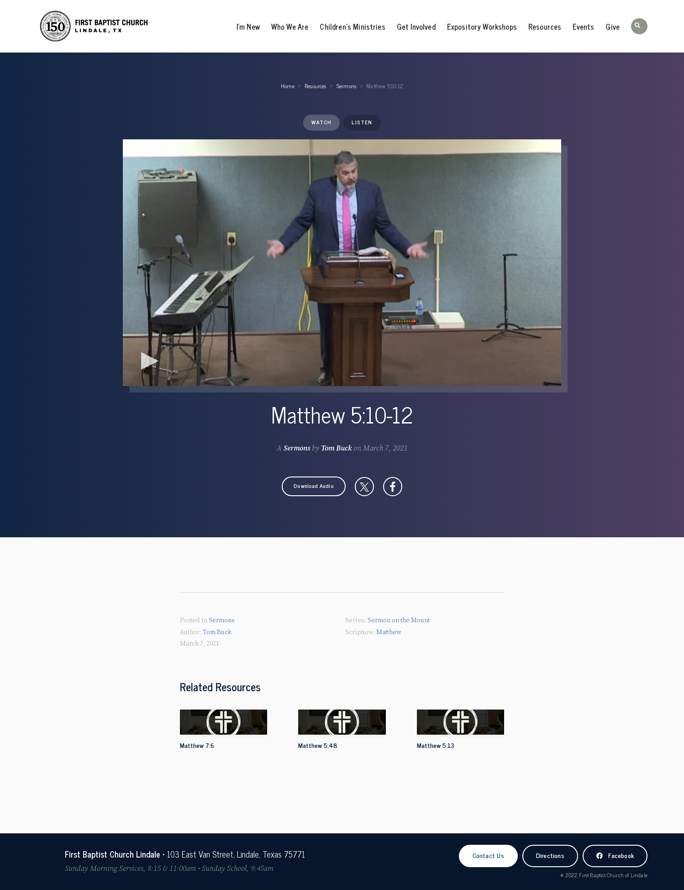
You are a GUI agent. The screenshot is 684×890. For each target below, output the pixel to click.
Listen (362, 122)
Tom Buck (336, 448)
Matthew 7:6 (197, 745)
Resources (544, 26)
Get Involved (416, 26)
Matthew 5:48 (317, 745)
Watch (321, 122)
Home (288, 85)
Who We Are (290, 26)
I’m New (248, 26)
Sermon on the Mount (399, 620)
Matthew (388, 632)
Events (583, 26)
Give (612, 26)
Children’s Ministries (352, 26)
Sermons (346, 85)
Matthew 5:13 (435, 745)
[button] (639, 26)
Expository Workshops (482, 26)
